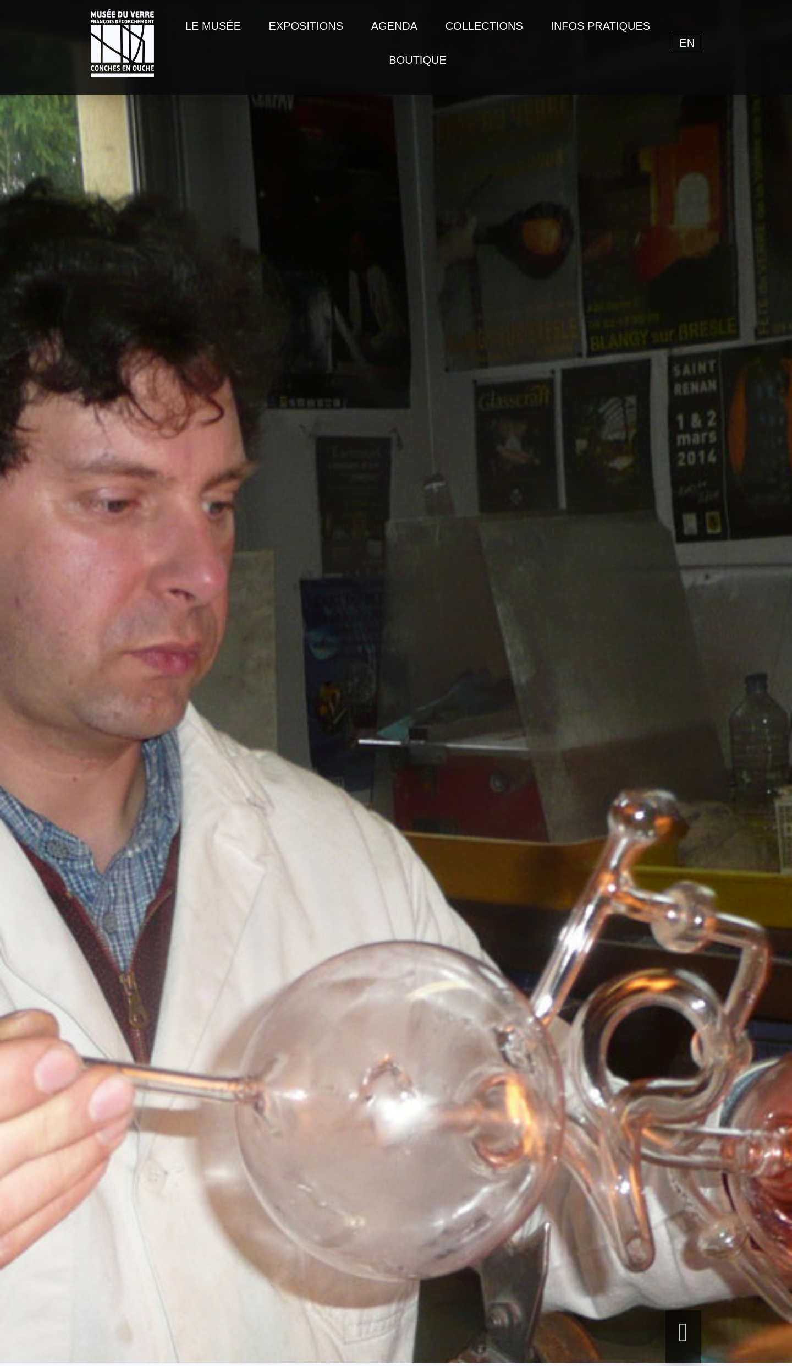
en (687, 43)
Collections (484, 26)
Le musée (213, 26)
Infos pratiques (600, 26)
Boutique (417, 60)
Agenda (394, 26)
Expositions (306, 26)
